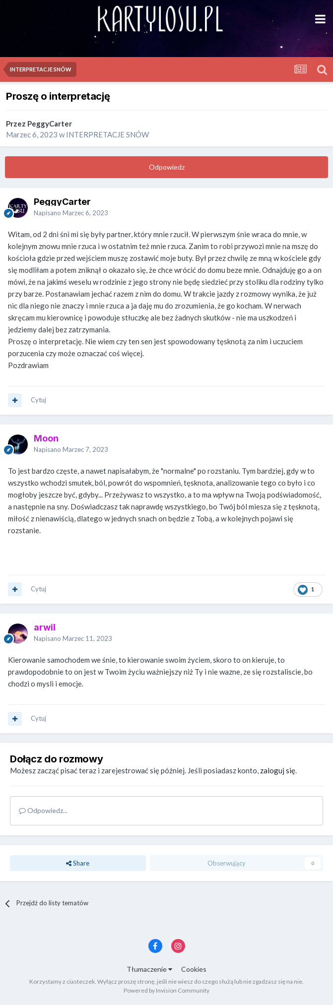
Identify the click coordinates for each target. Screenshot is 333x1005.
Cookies (193, 969)
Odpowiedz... (43, 810)
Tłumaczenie (149, 969)
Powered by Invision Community (166, 990)
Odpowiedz (167, 167)
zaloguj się (277, 770)
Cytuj (38, 400)
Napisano (71, 213)
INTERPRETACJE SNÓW (107, 134)
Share (77, 863)
